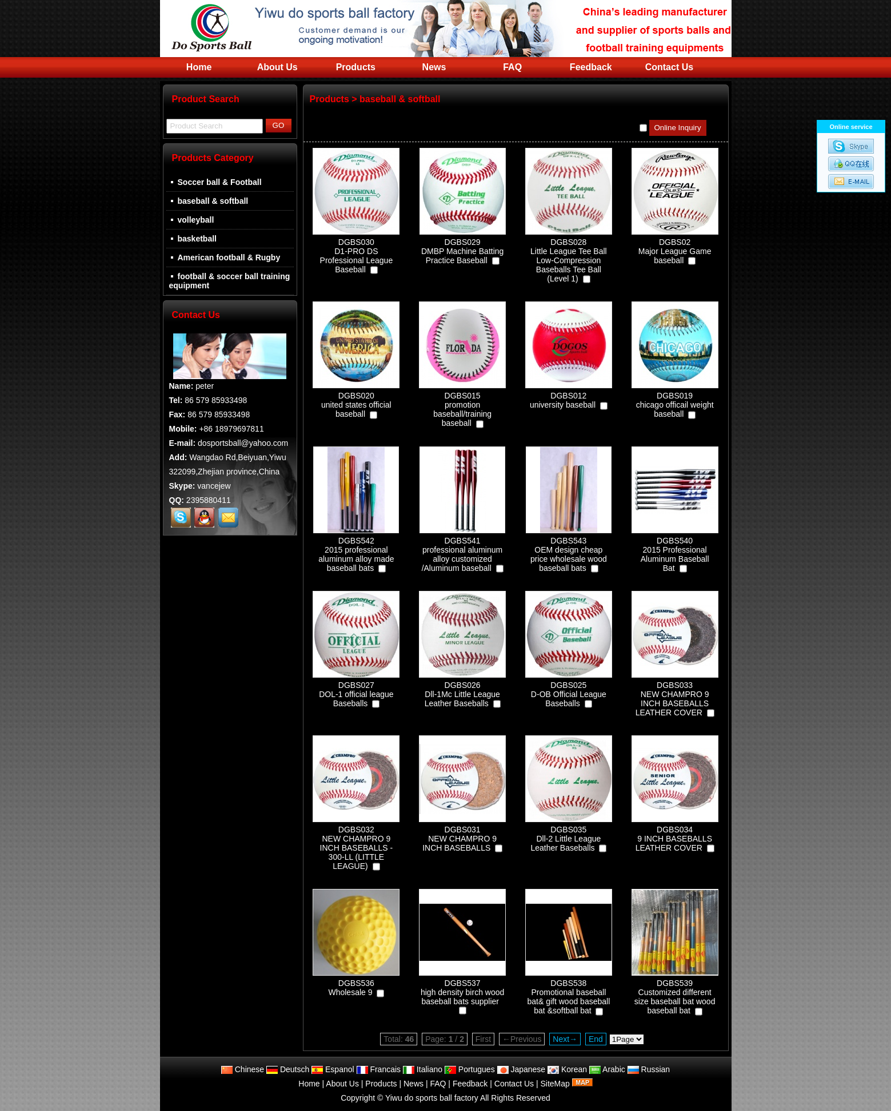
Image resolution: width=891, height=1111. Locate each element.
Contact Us (669, 67)
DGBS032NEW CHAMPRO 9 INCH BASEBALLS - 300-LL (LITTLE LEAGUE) (356, 848)
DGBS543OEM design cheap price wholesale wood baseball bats (568, 554)
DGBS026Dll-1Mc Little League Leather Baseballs (462, 694)
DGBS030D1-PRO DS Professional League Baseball (356, 256)
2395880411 (208, 500)
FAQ (512, 67)
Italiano (422, 1069)
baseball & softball (399, 99)
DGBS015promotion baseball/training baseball (462, 409)
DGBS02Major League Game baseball (675, 251)
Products (355, 67)
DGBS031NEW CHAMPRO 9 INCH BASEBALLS (459, 838)
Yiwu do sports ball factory (431, 1097)
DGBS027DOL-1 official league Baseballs (356, 694)
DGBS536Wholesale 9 (351, 988)
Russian (649, 1069)
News (434, 67)
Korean (567, 1069)
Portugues (470, 1069)
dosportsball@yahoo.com (243, 443)
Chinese (242, 1069)
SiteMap (554, 1083)
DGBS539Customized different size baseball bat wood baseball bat (675, 997)
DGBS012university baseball (563, 400)
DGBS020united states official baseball (356, 404)
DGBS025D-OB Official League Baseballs (568, 694)
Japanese (521, 1069)
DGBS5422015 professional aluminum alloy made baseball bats (356, 554)
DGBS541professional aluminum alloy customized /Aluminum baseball (462, 554)
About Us (277, 67)
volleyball (191, 219)
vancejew (213, 485)
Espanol (332, 1069)
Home (198, 67)
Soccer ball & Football (215, 182)
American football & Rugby (225, 257)
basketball (193, 238)
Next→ (565, 1039)
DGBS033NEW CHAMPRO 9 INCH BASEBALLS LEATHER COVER (672, 699)
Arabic (607, 1069)
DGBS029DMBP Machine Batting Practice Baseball (462, 251)
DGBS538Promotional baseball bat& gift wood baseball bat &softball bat (568, 997)
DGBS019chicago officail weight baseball (675, 404)
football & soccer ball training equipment (229, 281)
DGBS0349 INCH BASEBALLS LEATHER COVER (674, 838)
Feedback (591, 67)
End (596, 1039)
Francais (379, 1069)
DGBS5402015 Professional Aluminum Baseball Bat (675, 554)
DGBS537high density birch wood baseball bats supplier (462, 992)
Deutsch (287, 1069)
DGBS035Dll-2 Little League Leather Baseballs (565, 838)
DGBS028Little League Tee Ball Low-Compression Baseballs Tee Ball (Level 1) (568, 260)
